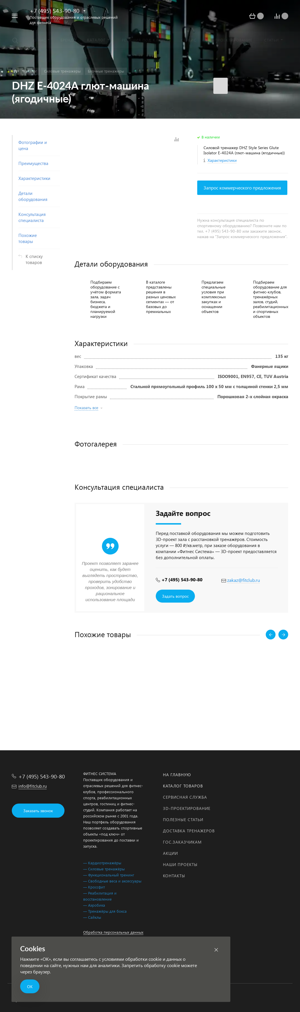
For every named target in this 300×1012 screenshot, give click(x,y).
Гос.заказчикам (182, 842)
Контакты (174, 875)
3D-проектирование (186, 808)
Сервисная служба (185, 797)
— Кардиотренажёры (102, 862)
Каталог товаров (183, 786)
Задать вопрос (175, 596)
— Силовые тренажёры (104, 868)
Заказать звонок (38, 810)
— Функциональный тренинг (108, 874)
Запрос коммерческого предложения (242, 188)
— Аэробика (94, 905)
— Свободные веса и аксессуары (112, 880)
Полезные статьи (183, 819)
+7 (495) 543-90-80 (54, 10)
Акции (170, 853)
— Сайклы (92, 917)
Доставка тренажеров (189, 830)
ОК (30, 986)
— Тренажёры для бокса (105, 911)
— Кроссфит (94, 886)
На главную (177, 774)
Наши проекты (180, 864)
